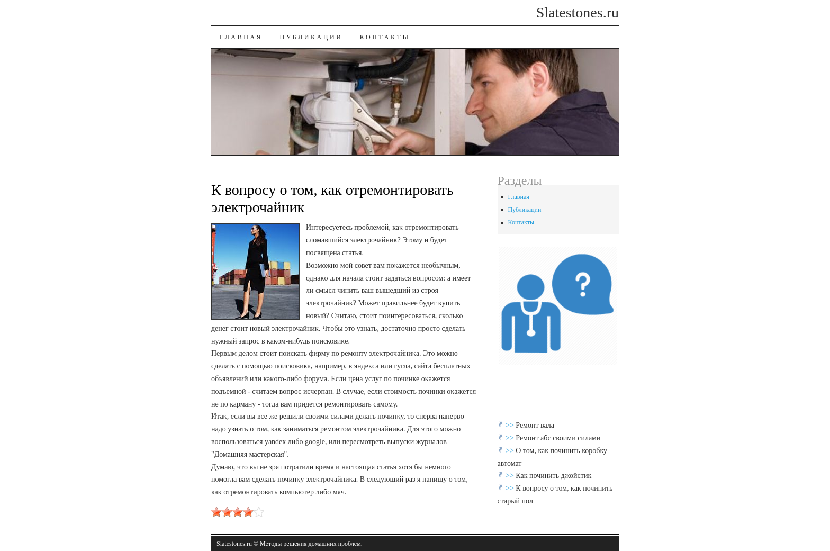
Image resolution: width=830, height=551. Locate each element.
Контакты (385, 37)
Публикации (310, 37)
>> (511, 425)
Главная (241, 37)
